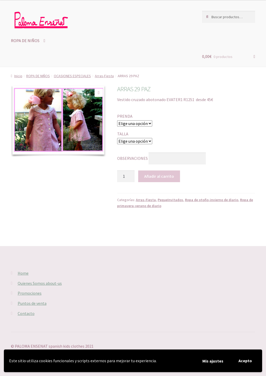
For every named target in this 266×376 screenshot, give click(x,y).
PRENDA (124, 116)
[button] (99, 93)
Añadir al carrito (159, 176)
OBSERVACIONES (132, 158)
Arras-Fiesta (104, 76)
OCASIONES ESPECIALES (72, 76)
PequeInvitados (170, 199)
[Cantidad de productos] (126, 176)
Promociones (30, 293)
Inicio (18, 76)
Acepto (245, 360)
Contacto (26, 313)
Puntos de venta (32, 303)
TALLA (122, 133)
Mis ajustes (212, 361)
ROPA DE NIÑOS (25, 40)
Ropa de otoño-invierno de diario (211, 199)
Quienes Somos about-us (40, 283)
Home (23, 273)
